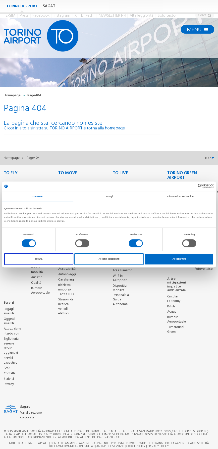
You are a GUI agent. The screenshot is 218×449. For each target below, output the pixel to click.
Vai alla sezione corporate (31, 415)
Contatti (9, 373)
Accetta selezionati (109, 259)
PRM (121, 443)
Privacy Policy (158, 446)
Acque (171, 311)
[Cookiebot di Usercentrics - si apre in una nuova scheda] (192, 186)
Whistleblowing (151, 443)
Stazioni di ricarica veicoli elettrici (65, 306)
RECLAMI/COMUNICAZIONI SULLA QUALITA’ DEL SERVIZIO (87, 446)
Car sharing (66, 279)
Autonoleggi (67, 274)
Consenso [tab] (37, 196)
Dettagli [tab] (109, 196)
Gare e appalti (38, 443)
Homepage (12, 95)
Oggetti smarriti (9, 321)
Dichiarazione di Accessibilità (187, 443)
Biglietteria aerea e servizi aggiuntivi (11, 345)
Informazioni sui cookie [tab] (180, 196)
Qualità (36, 282)
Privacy (9, 384)
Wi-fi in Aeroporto (120, 278)
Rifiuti (171, 306)
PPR (113, 443)
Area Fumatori (122, 270)
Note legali (17, 443)
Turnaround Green (175, 330)
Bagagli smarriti (9, 311)
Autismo (37, 277)
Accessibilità (67, 269)
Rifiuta (38, 259)
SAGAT (49, 6)
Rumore (131, 443)
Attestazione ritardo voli (12, 331)
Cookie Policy (135, 446)
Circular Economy (173, 299)
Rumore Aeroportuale (40, 290)
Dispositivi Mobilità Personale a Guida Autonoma (121, 295)
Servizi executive (10, 360)
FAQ (7, 368)
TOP (209, 158)
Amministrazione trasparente (87, 443)
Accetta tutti (179, 259)
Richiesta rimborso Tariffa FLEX (66, 289)
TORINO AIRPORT (22, 6)
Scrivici (9, 379)
